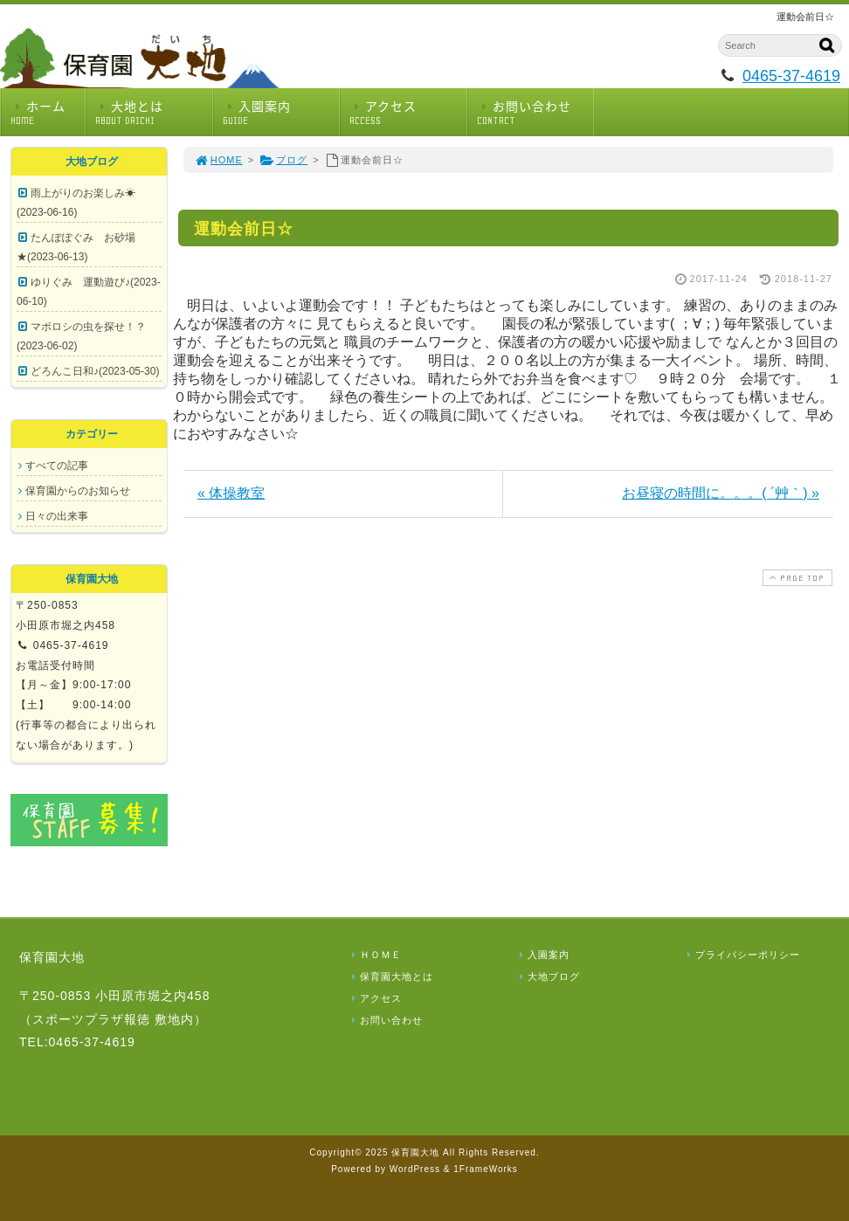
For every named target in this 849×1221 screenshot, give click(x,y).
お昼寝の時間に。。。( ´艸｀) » (720, 493)
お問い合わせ (535, 112)
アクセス (407, 112)
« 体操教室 (231, 493)
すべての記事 (56, 465)
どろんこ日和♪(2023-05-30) (95, 371)
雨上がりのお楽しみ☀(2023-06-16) (76, 202)
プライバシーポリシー (741, 954)
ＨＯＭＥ (375, 954)
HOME (218, 160)
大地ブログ (547, 976)
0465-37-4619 (791, 76)
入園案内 (281, 112)
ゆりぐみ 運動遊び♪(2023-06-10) (89, 291)
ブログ (283, 160)
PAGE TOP (796, 577)
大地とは (153, 112)
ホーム (47, 112)
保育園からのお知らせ (77, 491)
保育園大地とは (390, 976)
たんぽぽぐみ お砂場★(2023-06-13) (76, 247)
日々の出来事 (56, 516)
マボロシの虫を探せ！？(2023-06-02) (81, 336)
